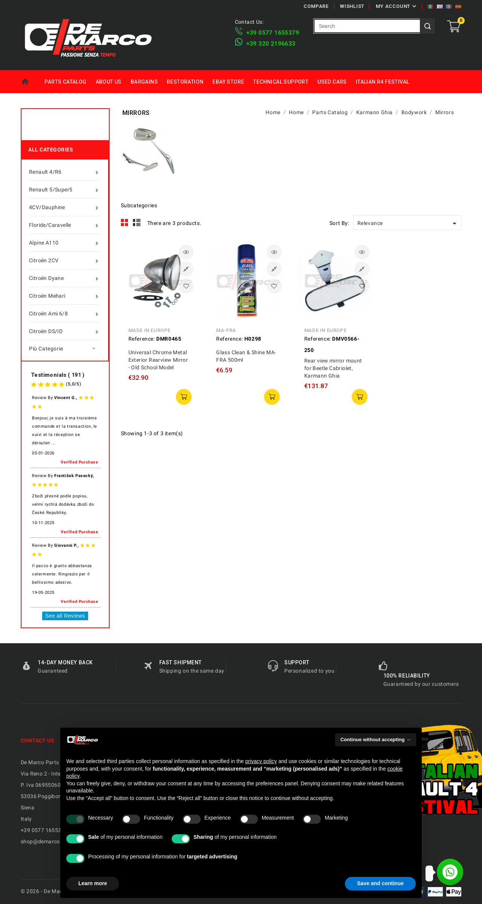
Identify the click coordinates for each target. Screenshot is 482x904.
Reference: (141, 339)
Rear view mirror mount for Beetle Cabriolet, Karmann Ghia (333, 368)
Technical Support (280, 82)
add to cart (184, 397)
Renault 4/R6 (65, 171)
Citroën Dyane (65, 278)
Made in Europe (149, 330)
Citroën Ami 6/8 (65, 313)
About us (109, 82)
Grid (124, 222)
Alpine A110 (65, 242)
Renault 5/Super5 (65, 189)
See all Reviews (65, 616)
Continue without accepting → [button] (375, 739)
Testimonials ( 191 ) (57, 375)
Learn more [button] (92, 883)
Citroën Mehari (65, 295)
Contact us (37, 740)
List (137, 222)
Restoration (185, 82)
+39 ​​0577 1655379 (272, 32)
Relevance (408, 223)
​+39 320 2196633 (271, 43)
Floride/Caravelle (65, 225)
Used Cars (332, 82)
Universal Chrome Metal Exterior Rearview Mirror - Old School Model (158, 359)
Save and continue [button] (380, 883)
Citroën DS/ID (65, 331)
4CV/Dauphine (65, 207)
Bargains (144, 82)
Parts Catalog (65, 82)
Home (30, 81)
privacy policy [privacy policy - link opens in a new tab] (261, 761)
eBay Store (228, 82)
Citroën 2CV (65, 260)
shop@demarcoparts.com (53, 841)
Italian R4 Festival (382, 82)
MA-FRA (226, 330)
